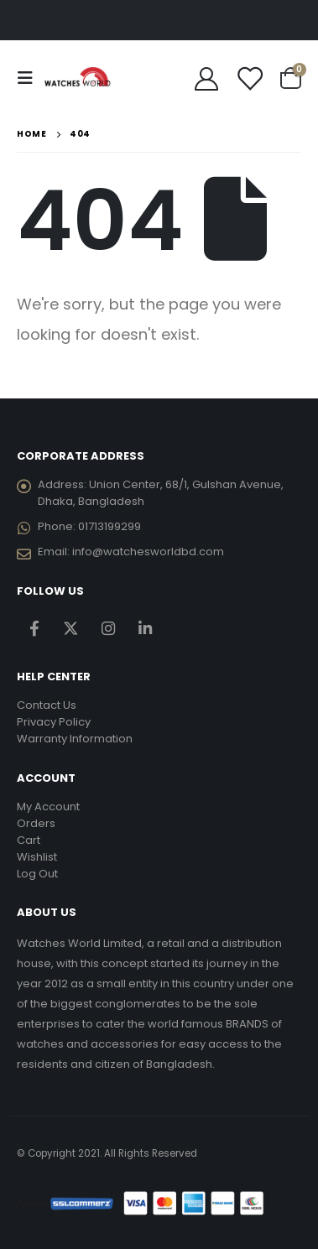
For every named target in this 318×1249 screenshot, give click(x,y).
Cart (28, 840)
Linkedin (144, 628)
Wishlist (37, 857)
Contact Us (46, 705)
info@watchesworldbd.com (148, 551)
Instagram (107, 628)
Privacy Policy (54, 722)
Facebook (34, 628)
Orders (36, 823)
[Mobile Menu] (30, 78)
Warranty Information (75, 739)
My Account (48, 806)
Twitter (70, 628)
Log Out (37, 874)
